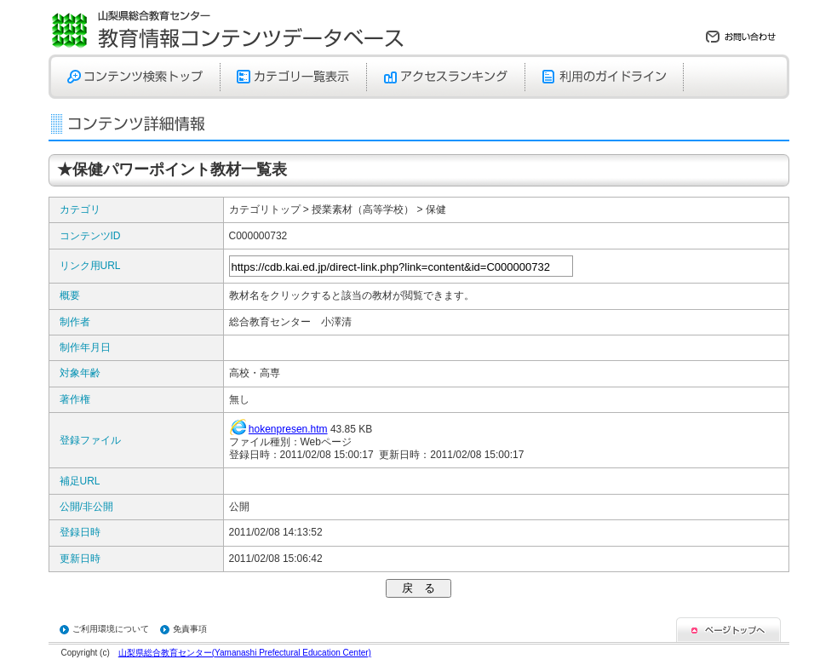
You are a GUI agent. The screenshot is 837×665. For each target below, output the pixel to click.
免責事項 (190, 628)
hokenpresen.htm (288, 429)
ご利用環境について (110, 628)
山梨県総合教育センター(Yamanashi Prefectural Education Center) (244, 652)
